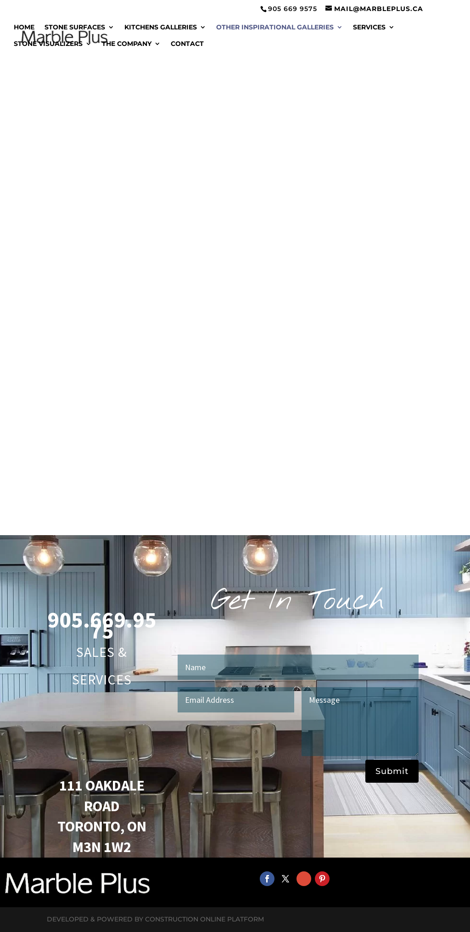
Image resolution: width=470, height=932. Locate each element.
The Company (126, 44)
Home (24, 27)
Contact (187, 44)
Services (369, 27)
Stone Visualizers (48, 44)
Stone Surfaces (75, 27)
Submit (391, 771)
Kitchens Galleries (160, 27)
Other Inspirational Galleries (275, 27)
